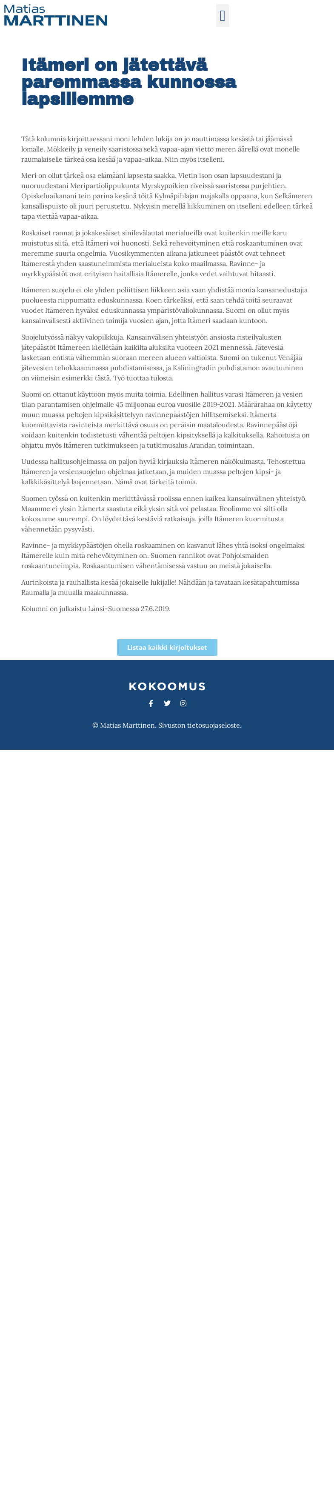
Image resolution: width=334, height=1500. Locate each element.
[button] (222, 15)
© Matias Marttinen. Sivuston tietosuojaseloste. (167, 725)
